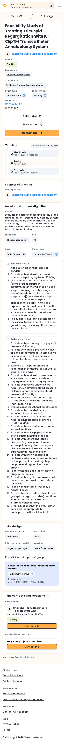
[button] (18, 74)
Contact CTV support (15, 711)
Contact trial (32, 133)
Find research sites (14, 693)
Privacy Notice (11, 724)
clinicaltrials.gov (26, 657)
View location (32, 124)
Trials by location (13, 681)
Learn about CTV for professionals (23, 699)
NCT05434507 (13, 104)
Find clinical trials (13, 675)
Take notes (32, 116)
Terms (6, 729)
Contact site (32, 626)
